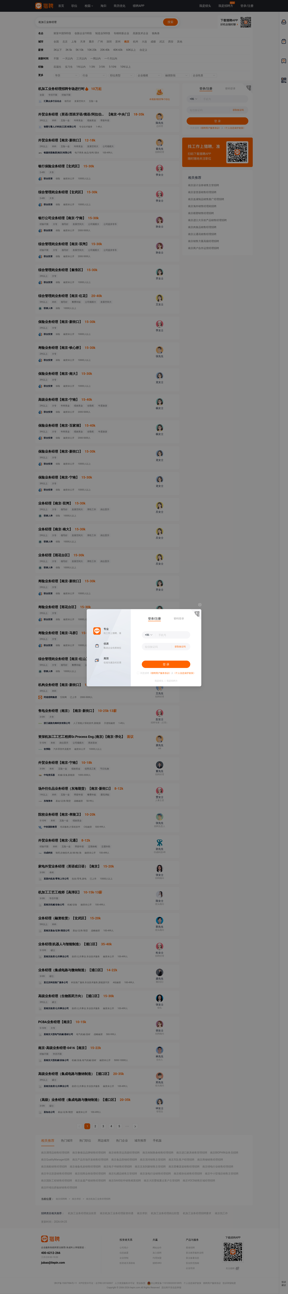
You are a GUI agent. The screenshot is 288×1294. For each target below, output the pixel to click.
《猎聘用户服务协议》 (160, 673)
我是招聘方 (172, 681)
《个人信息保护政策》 (184, 673)
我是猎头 (159, 681)
